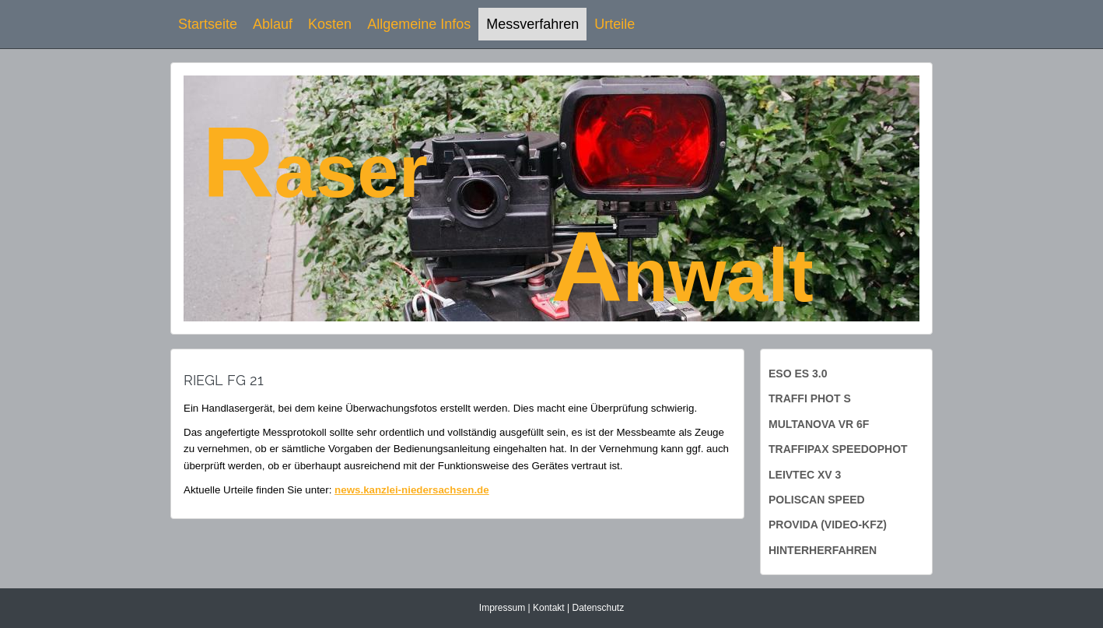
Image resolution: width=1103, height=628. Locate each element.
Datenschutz (598, 607)
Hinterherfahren (823, 550)
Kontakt (549, 607)
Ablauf (272, 24)
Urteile (614, 24)
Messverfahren (532, 24)
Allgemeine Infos (419, 24)
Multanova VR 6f (819, 424)
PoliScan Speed (817, 499)
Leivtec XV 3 (805, 474)
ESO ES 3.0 (798, 373)
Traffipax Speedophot (838, 449)
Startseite (207, 24)
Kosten (330, 24)
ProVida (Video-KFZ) (828, 524)
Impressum (502, 607)
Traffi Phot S (810, 398)
